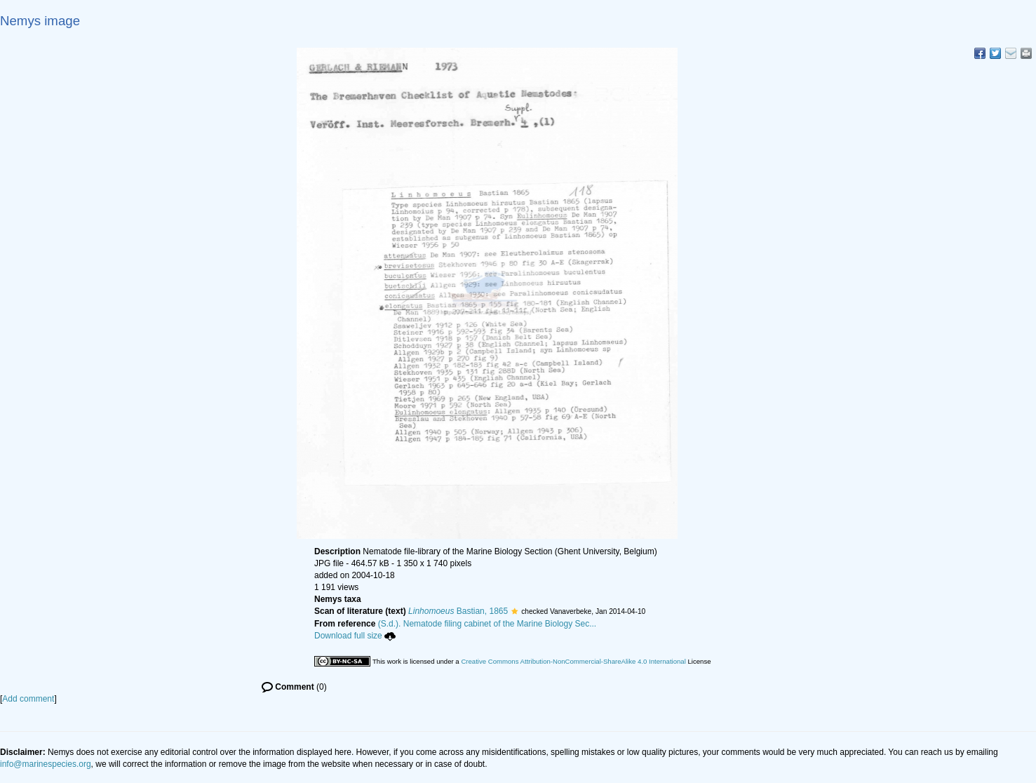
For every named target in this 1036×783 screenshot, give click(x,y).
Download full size (355, 636)
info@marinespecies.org (45, 764)
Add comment (28, 699)
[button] (514, 611)
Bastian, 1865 (458, 611)
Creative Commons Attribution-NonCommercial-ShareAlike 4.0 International (573, 661)
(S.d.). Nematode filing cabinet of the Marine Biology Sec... (487, 624)
